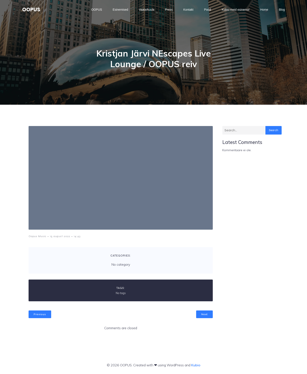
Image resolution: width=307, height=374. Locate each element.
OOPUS (96, 9)
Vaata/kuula (146, 9)
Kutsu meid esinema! (236, 9)
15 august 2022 (60, 236)
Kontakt (188, 9)
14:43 (77, 236)
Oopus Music (37, 236)
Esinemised (120, 9)
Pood (207, 9)
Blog (282, 9)
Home (264, 9)
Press (169, 9)
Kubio (195, 365)
